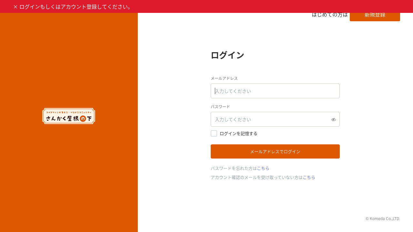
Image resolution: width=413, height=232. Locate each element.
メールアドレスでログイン (275, 151)
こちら (263, 168)
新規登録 (375, 14)
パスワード (220, 107)
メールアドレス (224, 78)
